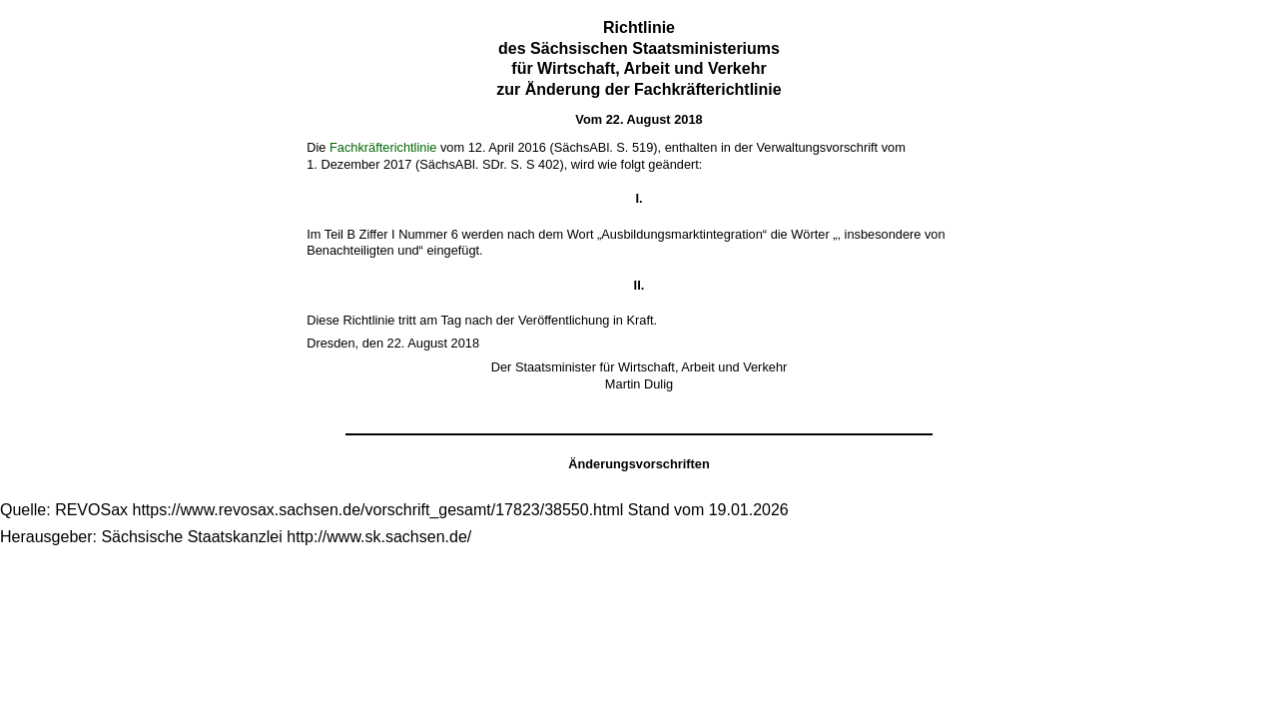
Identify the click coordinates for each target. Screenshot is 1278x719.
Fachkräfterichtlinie (382, 147)
